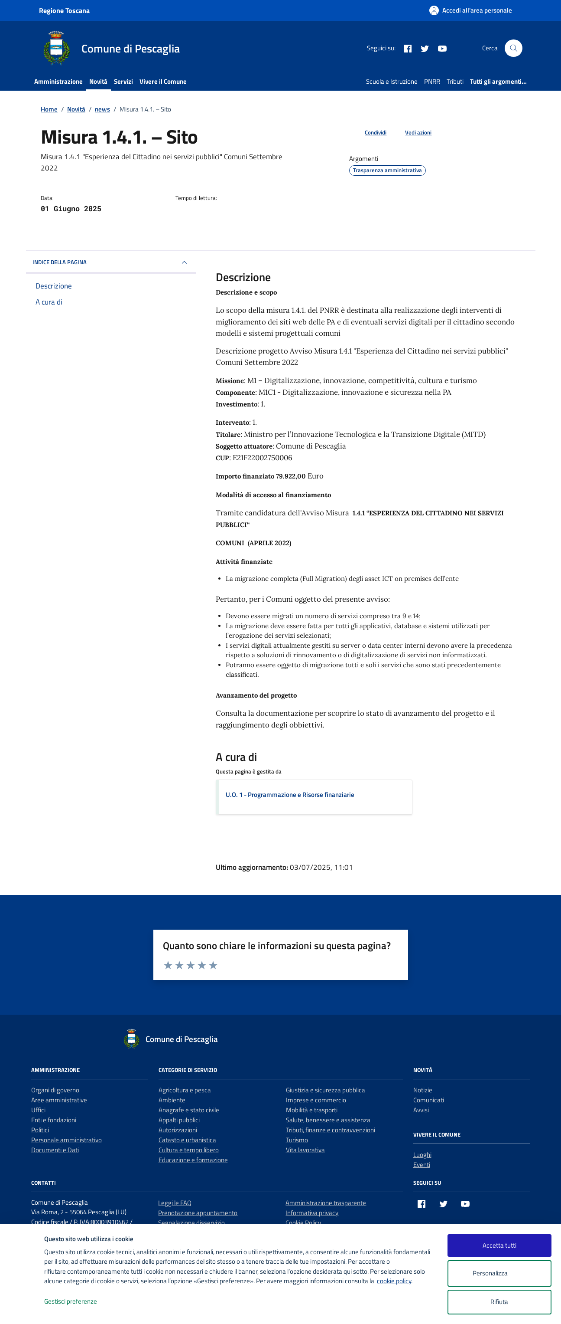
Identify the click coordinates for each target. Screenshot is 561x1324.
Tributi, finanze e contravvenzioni (330, 1130)
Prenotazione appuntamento (197, 1213)
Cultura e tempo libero (189, 1150)
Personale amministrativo (66, 1140)
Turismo (297, 1140)
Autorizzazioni (178, 1130)
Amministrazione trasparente (325, 1203)
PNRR (432, 81)
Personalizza (499, 1273)
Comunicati (428, 1100)
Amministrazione (58, 81)
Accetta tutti (499, 1245)
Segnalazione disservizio (191, 1223)
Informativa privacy (311, 1213)
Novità (98, 81)
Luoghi (422, 1155)
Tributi (455, 81)
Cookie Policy (303, 1223)
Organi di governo (55, 1090)
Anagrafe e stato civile (189, 1110)
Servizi (123, 81)
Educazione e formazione (193, 1160)
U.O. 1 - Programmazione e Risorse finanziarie (290, 795)
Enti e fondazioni (53, 1120)
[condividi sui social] (368, 133)
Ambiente (172, 1100)
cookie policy (394, 1281)
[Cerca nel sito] (513, 48)
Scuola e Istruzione (392, 81)
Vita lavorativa (305, 1150)
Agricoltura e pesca (185, 1090)
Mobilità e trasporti (311, 1110)
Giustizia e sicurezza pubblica (325, 1090)
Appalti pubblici (179, 1120)
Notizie (422, 1090)
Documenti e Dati (55, 1150)
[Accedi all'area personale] (470, 10)
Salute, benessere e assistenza (328, 1120)
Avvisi (421, 1110)
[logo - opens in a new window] (22, 1308)
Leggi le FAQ (174, 1203)
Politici (40, 1130)
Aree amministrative (59, 1100)
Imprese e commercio (316, 1100)
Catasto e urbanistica (187, 1140)
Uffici (38, 1110)
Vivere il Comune (163, 81)
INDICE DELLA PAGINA (110, 262)
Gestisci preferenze (79, 1302)
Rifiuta (499, 1302)
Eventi (421, 1165)
